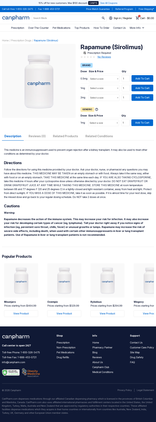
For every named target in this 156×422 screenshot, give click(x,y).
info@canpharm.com (13, 362)
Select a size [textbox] (96, 78)
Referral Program (124, 9)
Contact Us (119, 27)
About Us (97, 362)
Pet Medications (61, 27)
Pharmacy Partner (102, 347)
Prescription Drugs (21, 40)
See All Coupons (108, 3)
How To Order (101, 27)
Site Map (135, 352)
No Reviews (104, 57)
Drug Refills (62, 357)
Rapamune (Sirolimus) (46, 40)
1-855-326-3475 (24, 9)
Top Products (82, 27)
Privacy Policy (125, 390)
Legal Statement (145, 390)
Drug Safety (136, 357)
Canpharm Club (100, 367)
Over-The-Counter (38, 27)
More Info (137, 28)
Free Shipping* (146, 9)
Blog (94, 352)
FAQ (132, 362)
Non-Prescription (65, 347)
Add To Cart (142, 78)
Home (5, 40)
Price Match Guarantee (98, 9)
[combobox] (104, 78)
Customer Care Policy (142, 347)
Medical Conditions (102, 372)
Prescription (17, 27)
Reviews (97, 357)
